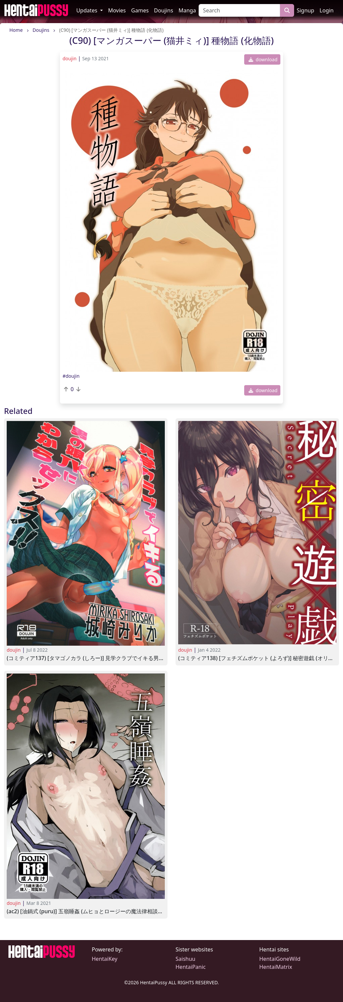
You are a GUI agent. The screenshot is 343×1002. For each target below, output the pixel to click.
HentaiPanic (191, 967)
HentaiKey (104, 958)
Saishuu (185, 958)
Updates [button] (87, 10)
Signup (305, 10)
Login (327, 10)
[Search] (239, 10)
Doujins (163, 10)
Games (140, 10)
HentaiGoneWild (279, 958)
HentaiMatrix (275, 967)
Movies (117, 10)
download (263, 59)
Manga (187, 10)
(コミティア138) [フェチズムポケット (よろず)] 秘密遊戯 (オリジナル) (257, 658)
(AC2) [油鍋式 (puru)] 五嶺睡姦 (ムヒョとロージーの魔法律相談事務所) (86, 911)
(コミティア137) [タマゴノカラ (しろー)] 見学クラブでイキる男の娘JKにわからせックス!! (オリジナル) (86, 658)
